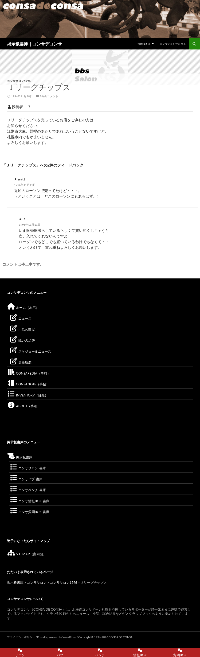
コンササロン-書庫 (27, 468)
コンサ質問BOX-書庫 (29, 512)
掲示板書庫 (143, 43)
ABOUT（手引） (23, 406)
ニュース (20, 318)
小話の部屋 (22, 329)
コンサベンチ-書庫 (27, 490)
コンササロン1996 (19, 81)
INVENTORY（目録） (27, 395)
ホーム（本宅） (23, 308)
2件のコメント (49, 96)
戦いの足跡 (22, 340)
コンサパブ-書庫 (26, 479)
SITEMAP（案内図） (26, 554)
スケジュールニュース (30, 351)
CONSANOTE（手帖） (28, 384)
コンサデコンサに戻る (173, 43)
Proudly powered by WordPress (57, 637)
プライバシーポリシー (21, 637)
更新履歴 (20, 362)
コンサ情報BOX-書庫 (29, 501)
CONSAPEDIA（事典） (29, 373)
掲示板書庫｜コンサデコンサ (34, 43)
